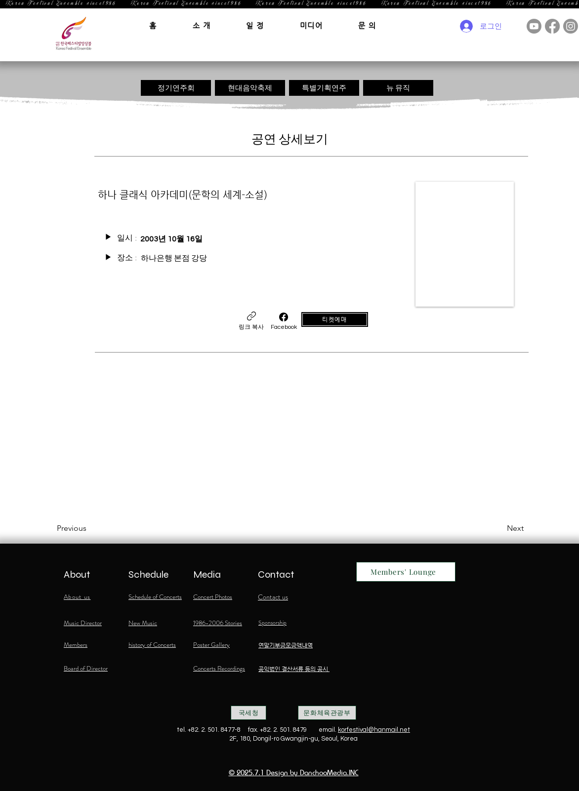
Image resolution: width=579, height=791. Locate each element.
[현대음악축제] (250, 88)
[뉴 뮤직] (398, 88)
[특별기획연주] (324, 88)
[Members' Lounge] (405, 572)
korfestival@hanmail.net (374, 729)
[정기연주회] (176, 88)
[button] (202, 25)
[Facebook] (284, 321)
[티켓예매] (335, 319)
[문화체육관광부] (327, 713)
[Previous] (89, 528)
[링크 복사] (251, 321)
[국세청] (248, 713)
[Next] (499, 528)
